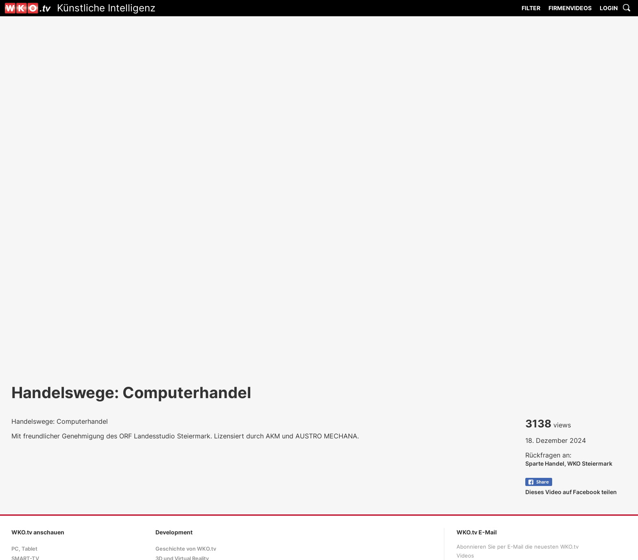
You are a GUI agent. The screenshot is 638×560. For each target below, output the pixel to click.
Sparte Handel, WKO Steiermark (568, 463)
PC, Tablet (24, 549)
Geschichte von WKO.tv (185, 549)
